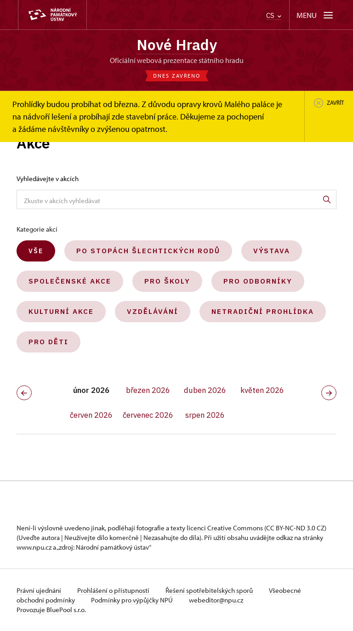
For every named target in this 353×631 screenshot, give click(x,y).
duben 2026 (205, 390)
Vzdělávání (152, 311)
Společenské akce (69, 281)
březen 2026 (148, 390)
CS (273, 15)
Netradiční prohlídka (262, 311)
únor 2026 (91, 390)
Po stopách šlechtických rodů (148, 250)
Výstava (271, 250)
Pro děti (48, 341)
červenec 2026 (148, 415)
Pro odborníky (257, 281)
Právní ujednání (40, 590)
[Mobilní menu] (315, 15)
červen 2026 (91, 415)
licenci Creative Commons (225, 527)
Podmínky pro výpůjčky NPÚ (132, 600)
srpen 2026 (205, 415)
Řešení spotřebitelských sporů (209, 590)
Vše (35, 251)
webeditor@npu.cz (216, 600)
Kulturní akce (61, 311)
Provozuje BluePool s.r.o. (51, 609)
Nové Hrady (177, 44)
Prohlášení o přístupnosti (114, 590)
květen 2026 (262, 390)
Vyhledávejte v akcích (48, 178)
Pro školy (167, 281)
